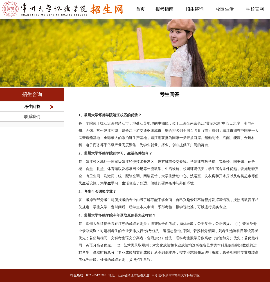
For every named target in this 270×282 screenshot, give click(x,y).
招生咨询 (195, 9)
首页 (140, 9)
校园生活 (225, 9)
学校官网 (255, 9)
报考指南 (164, 9)
